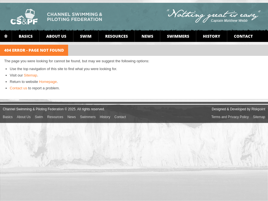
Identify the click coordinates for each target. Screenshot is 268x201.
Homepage (48, 82)
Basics (26, 36)
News (147, 36)
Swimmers (178, 36)
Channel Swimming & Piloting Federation (56, 17)
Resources (116, 36)
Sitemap (30, 75)
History (211, 36)
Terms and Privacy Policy (230, 117)
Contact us (18, 88)
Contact (243, 36)
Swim (86, 36)
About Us (56, 36)
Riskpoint (258, 109)
